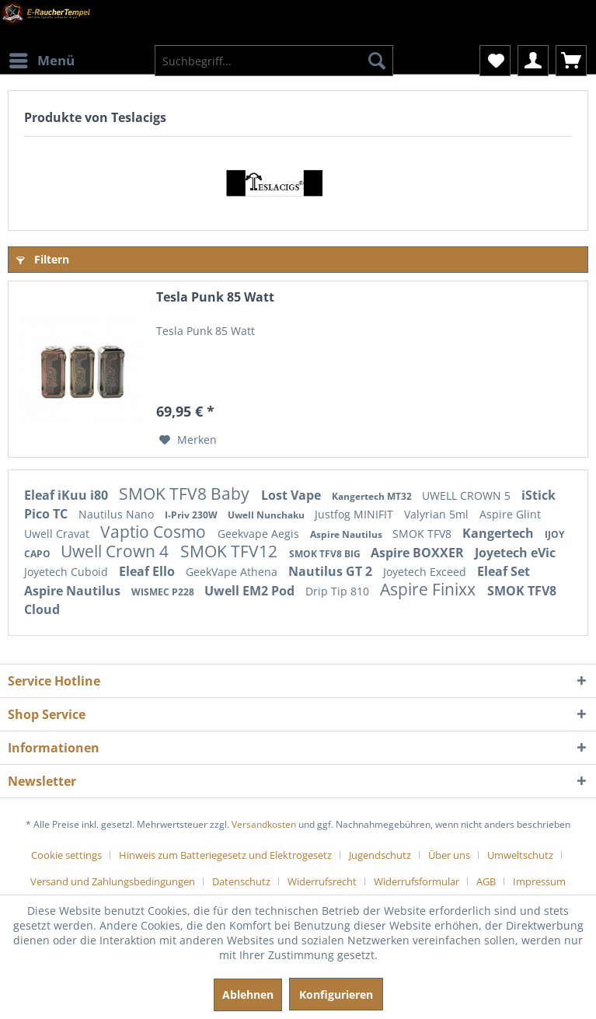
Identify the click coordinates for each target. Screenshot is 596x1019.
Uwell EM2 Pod (251, 590)
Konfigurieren (336, 994)
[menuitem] (41, 50)
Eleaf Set (503, 571)
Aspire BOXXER (419, 552)
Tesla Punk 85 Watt (215, 297)
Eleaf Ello (148, 571)
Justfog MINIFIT (355, 514)
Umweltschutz (520, 855)
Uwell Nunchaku (267, 515)
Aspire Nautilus (347, 534)
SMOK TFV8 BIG (326, 553)
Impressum (539, 881)
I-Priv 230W (192, 515)
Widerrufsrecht (322, 881)
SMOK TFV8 (423, 533)
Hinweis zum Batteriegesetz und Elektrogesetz (225, 855)
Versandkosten (264, 824)
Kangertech (499, 533)
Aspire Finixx (429, 589)
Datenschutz (241, 881)
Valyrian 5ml (438, 514)
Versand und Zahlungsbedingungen (112, 881)
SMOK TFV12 (230, 551)
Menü (42, 58)
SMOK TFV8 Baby (186, 493)
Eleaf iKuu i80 (67, 495)
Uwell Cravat (58, 533)
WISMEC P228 (164, 591)
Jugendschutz (380, 855)
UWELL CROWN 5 (468, 495)
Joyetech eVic (515, 552)
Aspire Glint (510, 514)
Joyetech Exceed (426, 571)
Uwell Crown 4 (117, 551)
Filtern (42, 259)
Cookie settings (66, 855)
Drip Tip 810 (338, 591)
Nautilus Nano (117, 514)
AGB (486, 881)
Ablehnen (248, 994)
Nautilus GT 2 (331, 571)
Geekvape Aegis (260, 533)
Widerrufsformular (416, 881)
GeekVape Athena (233, 571)
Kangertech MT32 (373, 496)
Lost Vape (292, 495)
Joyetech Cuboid (67, 571)
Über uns (449, 855)
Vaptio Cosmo (155, 532)
